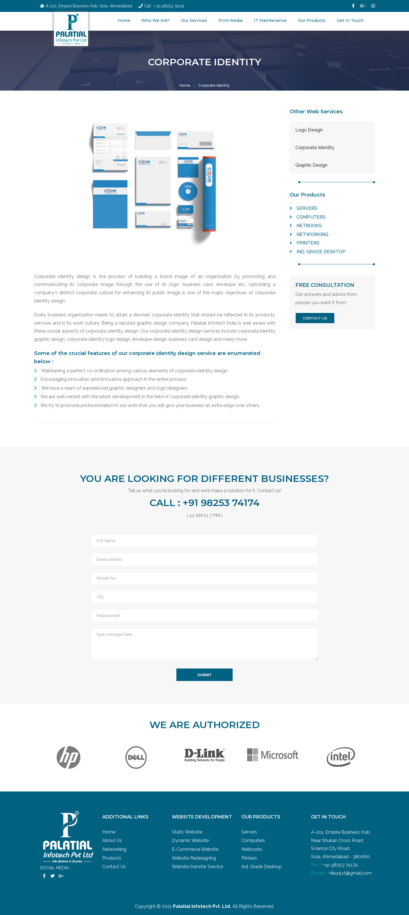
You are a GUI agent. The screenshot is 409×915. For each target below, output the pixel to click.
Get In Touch (350, 20)
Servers (303, 208)
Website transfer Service (197, 866)
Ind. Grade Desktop (317, 251)
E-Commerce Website (195, 849)
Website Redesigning (194, 858)
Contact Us (114, 866)
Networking (309, 234)
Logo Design (309, 130)
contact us (315, 318)
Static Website (187, 832)
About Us (112, 840)
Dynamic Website (190, 840)
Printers (304, 243)
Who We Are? (155, 20)
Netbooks (306, 225)
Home (124, 20)
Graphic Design (311, 165)
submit (204, 675)
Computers (307, 217)
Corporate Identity (214, 85)
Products (111, 858)
